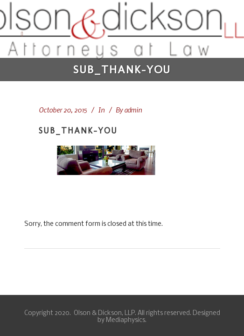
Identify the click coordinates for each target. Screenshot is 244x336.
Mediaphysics (125, 320)
